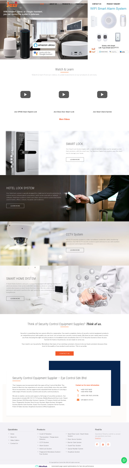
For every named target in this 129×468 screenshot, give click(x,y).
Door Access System (74, 439)
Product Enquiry (113, 4)
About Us (53, 4)
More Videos (64, 119)
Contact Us (96, 4)
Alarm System (44, 445)
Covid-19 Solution (45, 434)
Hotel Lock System (45, 449)
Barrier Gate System (74, 442)
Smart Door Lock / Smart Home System (78, 435)
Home (42, 4)
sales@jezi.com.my (87, 400)
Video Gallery (81, 4)
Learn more (75, 159)
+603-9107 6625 (86, 389)
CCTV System (44, 442)
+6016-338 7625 (86, 395)
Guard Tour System (74, 445)
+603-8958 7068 (86, 391)
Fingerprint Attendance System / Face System (50, 453)
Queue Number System (75, 449)
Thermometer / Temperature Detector (49, 438)
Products (66, 4)
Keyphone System (74, 452)
